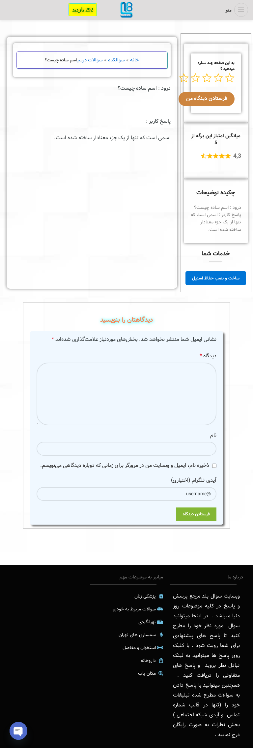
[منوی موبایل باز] (236, 9)
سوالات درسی (90, 60)
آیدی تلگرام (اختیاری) (193, 480)
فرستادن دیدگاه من (206, 98)
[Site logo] (126, 10)
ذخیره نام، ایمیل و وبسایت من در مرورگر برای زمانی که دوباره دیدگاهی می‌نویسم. (124, 465)
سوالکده (116, 60)
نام (213, 435)
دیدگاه (208, 356)
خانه (134, 60)
